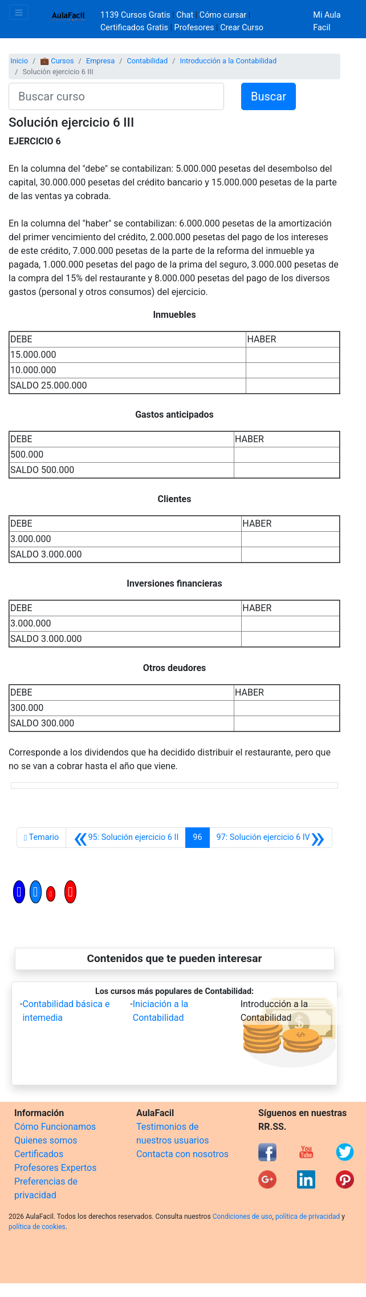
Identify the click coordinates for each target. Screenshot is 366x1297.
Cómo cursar (223, 15)
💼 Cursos (57, 60)
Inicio (19, 60)
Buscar (268, 96)
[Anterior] (126, 837)
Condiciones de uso (243, 1217)
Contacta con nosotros (182, 1154)
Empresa (100, 60)
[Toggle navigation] (19, 12)
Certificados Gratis (134, 28)
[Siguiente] (270, 837)
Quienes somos (46, 1140)
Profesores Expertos (55, 1167)
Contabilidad (147, 60)
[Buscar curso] (116, 96)
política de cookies (37, 1227)
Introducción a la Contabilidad (228, 60)
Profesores (194, 28)
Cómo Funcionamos (55, 1126)
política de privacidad (307, 1217)
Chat (184, 15)
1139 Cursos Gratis (136, 15)
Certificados (38, 1154)
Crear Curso (241, 28)
